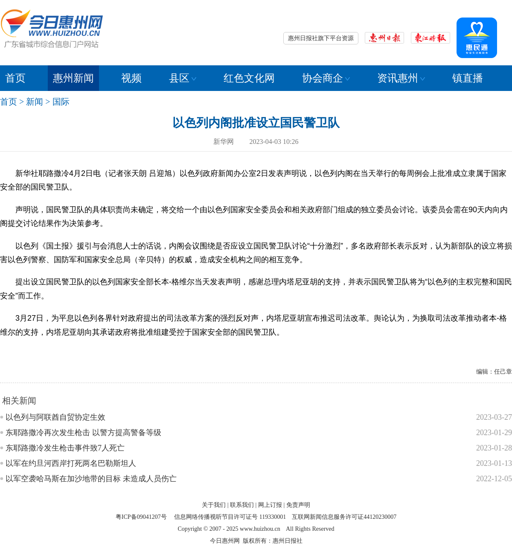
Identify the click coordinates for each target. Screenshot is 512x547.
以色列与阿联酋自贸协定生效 (55, 417)
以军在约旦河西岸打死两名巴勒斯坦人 (71, 463)
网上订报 (270, 505)
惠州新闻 (73, 78)
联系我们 (242, 505)
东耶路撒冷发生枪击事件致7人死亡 (65, 448)
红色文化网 (249, 78)
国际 (61, 101)
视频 (131, 78)
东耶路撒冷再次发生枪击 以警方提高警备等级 (83, 432)
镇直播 (467, 78)
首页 (15, 78)
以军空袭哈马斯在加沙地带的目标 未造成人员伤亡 (91, 478)
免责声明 (298, 505)
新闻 (34, 101)
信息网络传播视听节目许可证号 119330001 (230, 517)
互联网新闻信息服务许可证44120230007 (344, 517)
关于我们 (214, 505)
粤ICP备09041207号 (141, 517)
